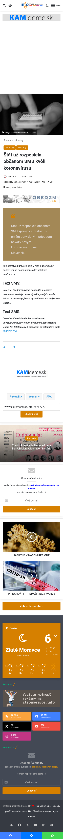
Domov (8, 140)
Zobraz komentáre (31, 606)
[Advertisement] (31, 61)
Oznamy (22, 147)
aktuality (16, 396)
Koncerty (31, 438)
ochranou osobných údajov (45, 767)
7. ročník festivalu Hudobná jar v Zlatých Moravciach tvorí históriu (31, 447)
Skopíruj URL (31, 414)
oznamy (35, 396)
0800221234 (10, 331)
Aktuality (19, 140)
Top (50, 396)
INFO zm (12, 176)
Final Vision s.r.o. (43, 806)
